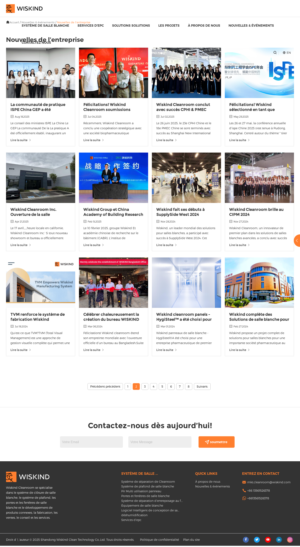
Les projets (169, 25)
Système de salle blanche (45, 25)
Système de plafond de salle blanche (147, 487)
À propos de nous (204, 25)
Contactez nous (36, 43)
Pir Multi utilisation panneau (141, 492)
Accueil (14, 22)
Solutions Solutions (131, 25)
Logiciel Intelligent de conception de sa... (150, 511)
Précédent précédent (105, 387)
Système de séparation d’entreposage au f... (152, 502)
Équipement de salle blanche (142, 506)
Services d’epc (91, 25)
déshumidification (134, 516)
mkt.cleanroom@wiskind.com (269, 483)
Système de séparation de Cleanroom (148, 483)
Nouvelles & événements (251, 25)
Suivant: (202, 387)
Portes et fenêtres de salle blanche (145, 497)
